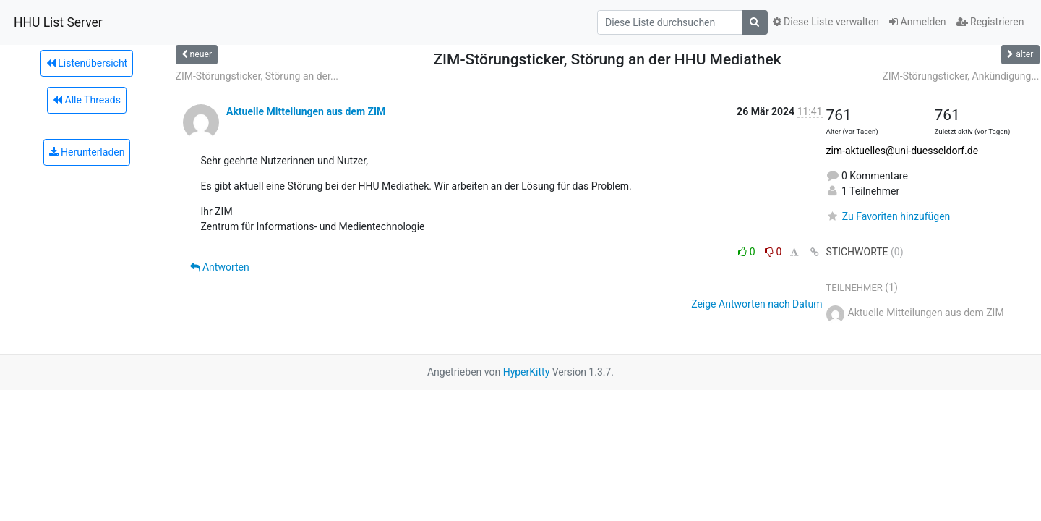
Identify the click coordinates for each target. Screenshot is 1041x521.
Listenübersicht (86, 63)
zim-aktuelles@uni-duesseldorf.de (902, 150)
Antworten (219, 267)
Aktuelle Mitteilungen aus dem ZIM (305, 111)
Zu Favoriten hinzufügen (888, 216)
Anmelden (917, 21)
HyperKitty (526, 372)
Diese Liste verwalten (826, 21)
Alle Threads (87, 100)
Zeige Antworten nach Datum (756, 304)
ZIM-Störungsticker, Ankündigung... (960, 76)
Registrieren (990, 21)
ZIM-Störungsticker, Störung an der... (257, 76)
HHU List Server (58, 22)
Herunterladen (87, 152)
